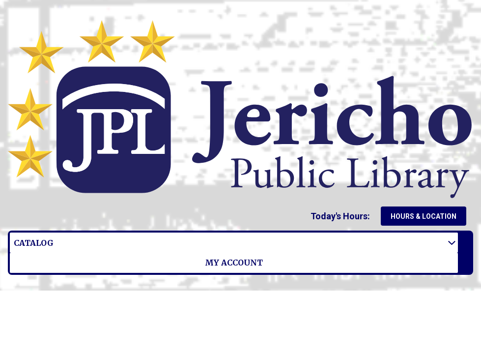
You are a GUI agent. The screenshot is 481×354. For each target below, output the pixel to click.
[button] (342, 216)
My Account (149, 242)
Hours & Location (423, 216)
